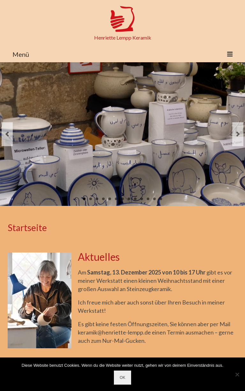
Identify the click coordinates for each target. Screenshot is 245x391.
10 (141, 199)
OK (122, 377)
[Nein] (237, 374)
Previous (7, 134)
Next (237, 134)
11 (148, 199)
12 (154, 199)
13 (161, 199)
